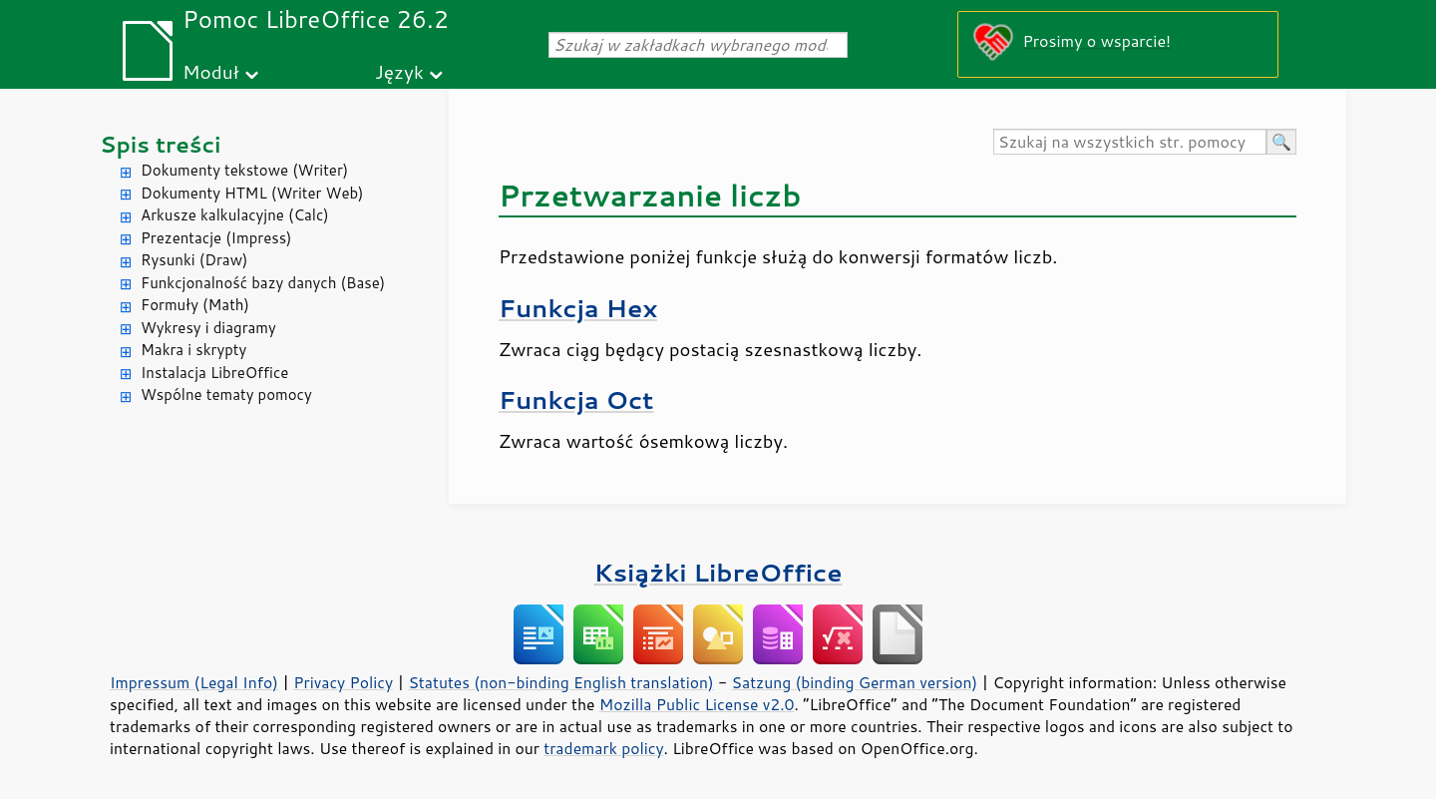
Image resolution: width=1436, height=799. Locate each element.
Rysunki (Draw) (194, 259)
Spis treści (160, 144)
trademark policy (603, 748)
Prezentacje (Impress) (216, 237)
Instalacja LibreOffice (214, 372)
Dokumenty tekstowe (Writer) (244, 170)
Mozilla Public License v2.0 (697, 704)
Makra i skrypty (193, 349)
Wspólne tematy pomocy (226, 394)
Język (399, 71)
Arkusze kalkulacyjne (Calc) (235, 214)
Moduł (210, 71)
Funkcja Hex (578, 307)
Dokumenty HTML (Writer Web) (252, 193)
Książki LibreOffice (718, 572)
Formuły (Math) (195, 304)
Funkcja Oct (576, 399)
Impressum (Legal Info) (194, 682)
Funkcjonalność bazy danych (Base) (263, 282)
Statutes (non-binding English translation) (560, 682)
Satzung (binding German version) (855, 682)
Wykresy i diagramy (208, 327)
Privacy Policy (343, 682)
